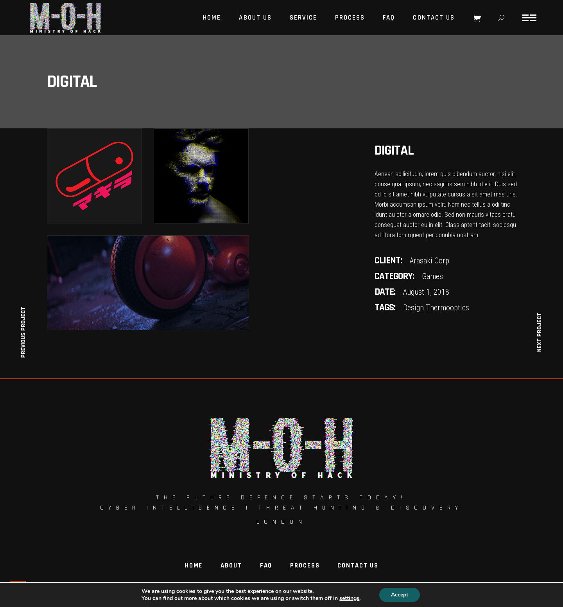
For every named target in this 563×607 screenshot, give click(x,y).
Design (413, 307)
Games (432, 276)
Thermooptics (447, 307)
